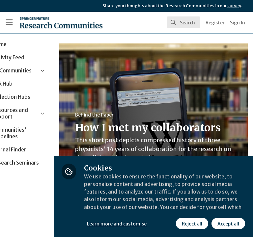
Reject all (133, 223)
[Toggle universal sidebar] (9, 22)
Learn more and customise (147, 209)
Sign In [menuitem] (237, 23)
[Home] (61, 22)
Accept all (170, 223)
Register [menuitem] (215, 23)
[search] (183, 22)
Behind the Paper (124, 115)
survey (234, 6)
